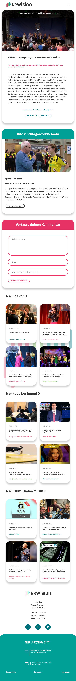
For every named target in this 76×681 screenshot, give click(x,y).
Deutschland (43, 88)
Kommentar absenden (19, 280)
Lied (36, 110)
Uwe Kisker (9, 191)
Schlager (29, 110)
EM (34, 110)
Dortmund (32, 65)
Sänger (41, 110)
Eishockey (9, 194)
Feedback (45, 115)
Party (24, 110)
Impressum (66, 672)
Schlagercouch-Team (22, 65)
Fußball (10, 80)
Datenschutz (11, 672)
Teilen (30, 115)
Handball (57, 191)
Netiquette (38, 672)
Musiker (46, 110)
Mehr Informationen (15, 206)
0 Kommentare (19, 67)
